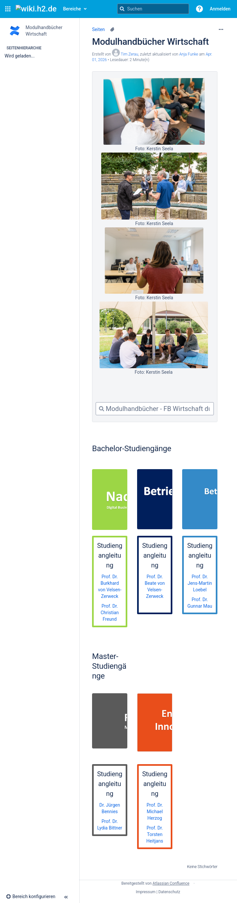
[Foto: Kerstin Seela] (154, 111)
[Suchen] (122, 8)
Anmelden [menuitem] (220, 8)
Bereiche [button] (72, 8)
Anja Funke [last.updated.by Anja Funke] (188, 54)
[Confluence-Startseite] (36, 9)
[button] (7, 8)
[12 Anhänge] (112, 29)
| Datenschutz (168, 892)
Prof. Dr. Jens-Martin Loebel (200, 583)
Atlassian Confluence (170, 883)
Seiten (98, 29)
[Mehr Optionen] (221, 29)
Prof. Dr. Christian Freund (110, 612)
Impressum (145, 892)
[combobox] (155, 408)
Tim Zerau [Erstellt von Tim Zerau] (129, 54)
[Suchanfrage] (153, 9)
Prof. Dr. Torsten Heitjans (154, 834)
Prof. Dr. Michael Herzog (155, 811)
